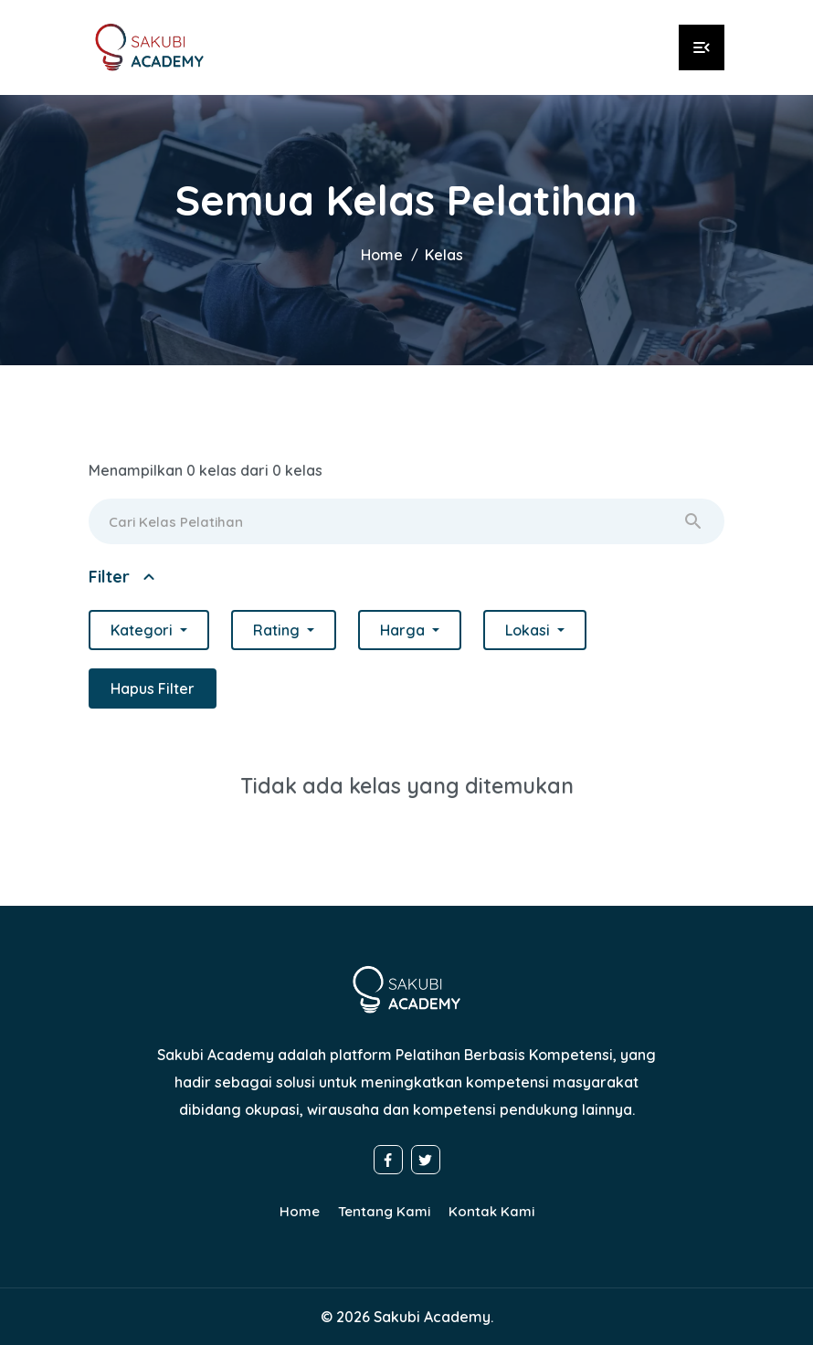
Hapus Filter (153, 688)
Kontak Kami (491, 1211)
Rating (278, 630)
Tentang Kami (384, 1211)
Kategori (143, 630)
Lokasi (529, 630)
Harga (404, 630)
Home (382, 255)
